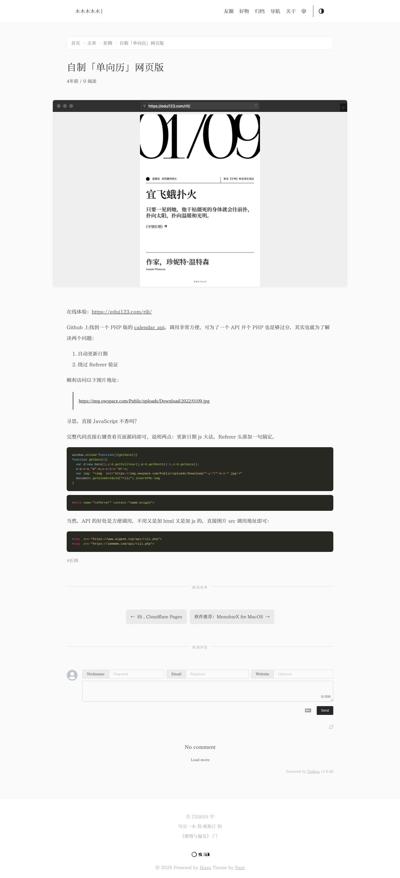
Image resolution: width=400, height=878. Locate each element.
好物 (244, 11)
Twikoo (313, 771)
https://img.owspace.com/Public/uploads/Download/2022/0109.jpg (144, 401)
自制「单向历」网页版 (141, 43)
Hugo (205, 867)
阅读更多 (200, 587)
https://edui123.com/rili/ (122, 311)
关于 (291, 11)
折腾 (107, 43)
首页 (75, 43)
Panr (240, 867)
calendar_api (149, 327)
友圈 (229, 11)
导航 (275, 11)
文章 (91, 43)
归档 (260, 11)
